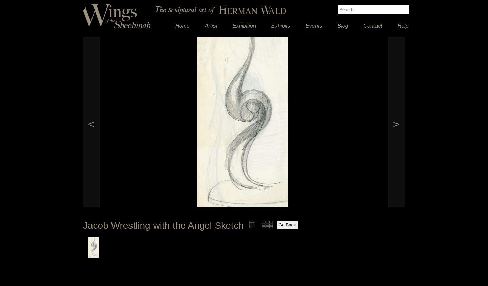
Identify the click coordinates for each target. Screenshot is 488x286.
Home (182, 26)
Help (403, 26)
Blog (342, 26)
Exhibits (280, 26)
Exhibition (244, 26)
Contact (373, 26)
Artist (211, 26)
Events (314, 26)
